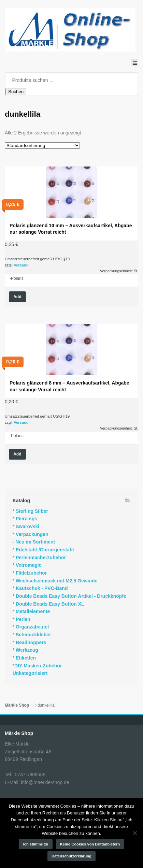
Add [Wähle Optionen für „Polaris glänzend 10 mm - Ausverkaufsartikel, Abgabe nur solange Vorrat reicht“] (17, 296)
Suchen (16, 91)
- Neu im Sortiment (34, 542)
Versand (21, 265)
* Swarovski (26, 526)
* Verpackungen (30, 534)
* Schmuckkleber (32, 634)
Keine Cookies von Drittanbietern (90, 844)
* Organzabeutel (31, 627)
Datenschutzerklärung (71, 856)
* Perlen (21, 619)
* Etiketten (24, 658)
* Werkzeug (25, 650)
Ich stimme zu (35, 844)
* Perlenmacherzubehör (39, 557)
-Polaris (17, 278)
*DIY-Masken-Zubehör (37, 665)
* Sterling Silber (30, 511)
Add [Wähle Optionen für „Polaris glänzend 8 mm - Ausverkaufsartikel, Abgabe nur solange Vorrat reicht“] (17, 454)
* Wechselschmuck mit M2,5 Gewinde (55, 580)
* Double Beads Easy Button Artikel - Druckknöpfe (69, 596)
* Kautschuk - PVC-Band (40, 588)
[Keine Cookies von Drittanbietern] (134, 832)
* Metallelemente (31, 611)
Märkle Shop (17, 705)
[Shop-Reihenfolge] (42, 145)
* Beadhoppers (29, 642)
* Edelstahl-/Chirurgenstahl (43, 549)
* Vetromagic (27, 565)
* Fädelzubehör (30, 573)
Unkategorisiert (30, 673)
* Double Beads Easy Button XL (48, 604)
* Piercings (25, 518)
